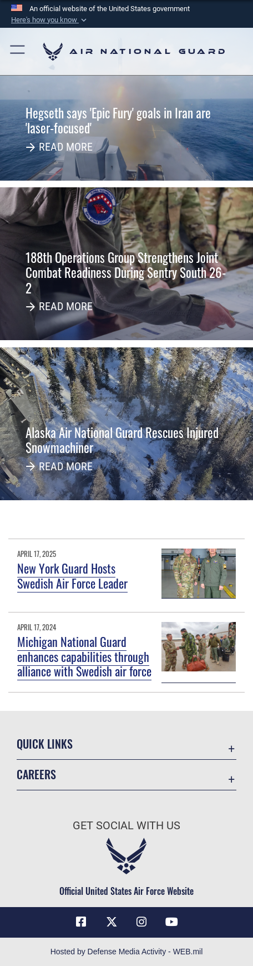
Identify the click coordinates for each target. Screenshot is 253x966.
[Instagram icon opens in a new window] (141, 922)
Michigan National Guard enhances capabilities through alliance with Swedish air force (84, 656)
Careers (36, 774)
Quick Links (45, 744)
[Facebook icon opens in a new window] (81, 922)
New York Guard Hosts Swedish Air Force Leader (72, 575)
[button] (50, 20)
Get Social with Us (126, 825)
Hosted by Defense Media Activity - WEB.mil (126, 951)
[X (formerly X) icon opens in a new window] (111, 922)
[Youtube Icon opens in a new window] (172, 922)
